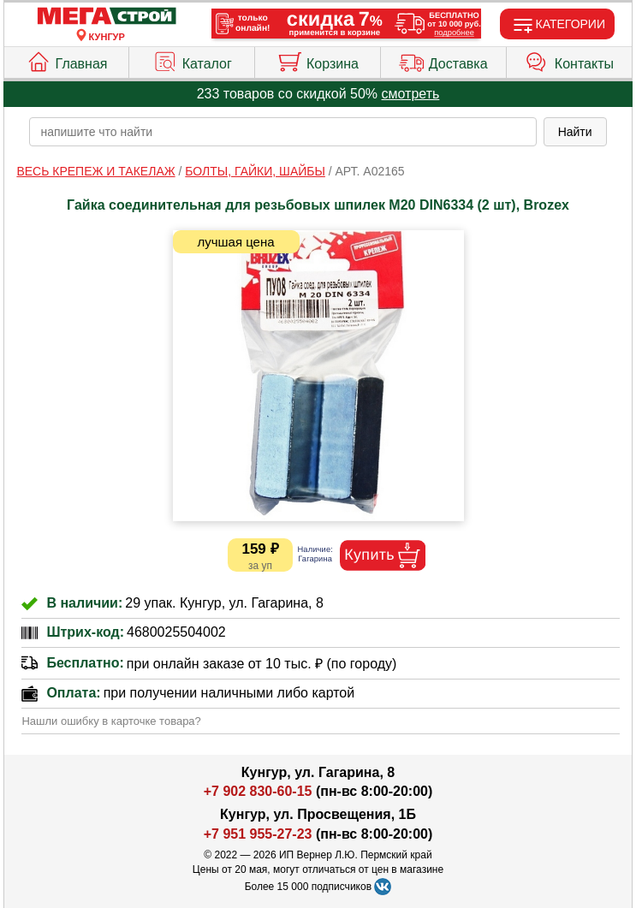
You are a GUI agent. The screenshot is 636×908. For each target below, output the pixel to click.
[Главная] (107, 16)
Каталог (192, 60)
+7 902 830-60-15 (258, 791)
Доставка (443, 60)
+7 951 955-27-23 (258, 834)
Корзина (317, 60)
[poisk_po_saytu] (282, 131)
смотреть (411, 93)
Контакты (569, 60)
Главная (67, 60)
